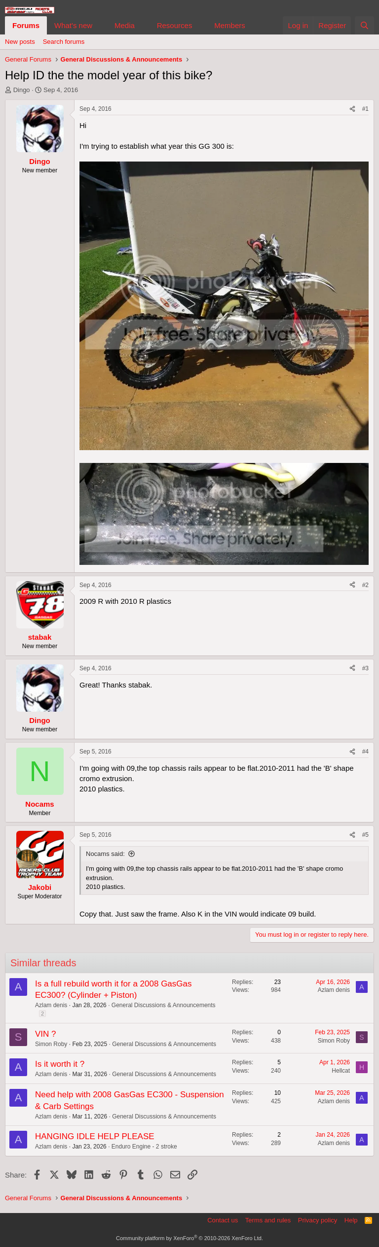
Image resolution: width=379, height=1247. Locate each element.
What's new (73, 25)
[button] (100, 25)
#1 (365, 108)
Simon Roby (51, 1044)
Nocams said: (105, 853)
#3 (365, 668)
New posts (20, 41)
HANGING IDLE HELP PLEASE (94, 1136)
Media (124, 25)
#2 (365, 585)
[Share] (352, 109)
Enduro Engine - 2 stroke (144, 1146)
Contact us (222, 1220)
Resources (174, 25)
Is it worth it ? (59, 1064)
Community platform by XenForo (189, 1238)
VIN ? (45, 1034)
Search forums (64, 41)
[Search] (364, 25)
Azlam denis (51, 1005)
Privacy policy (317, 1220)
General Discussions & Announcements (164, 1005)
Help (351, 1220)
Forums (25, 25)
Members (229, 25)
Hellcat (341, 1070)
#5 (365, 834)
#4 (365, 751)
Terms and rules (268, 1220)
